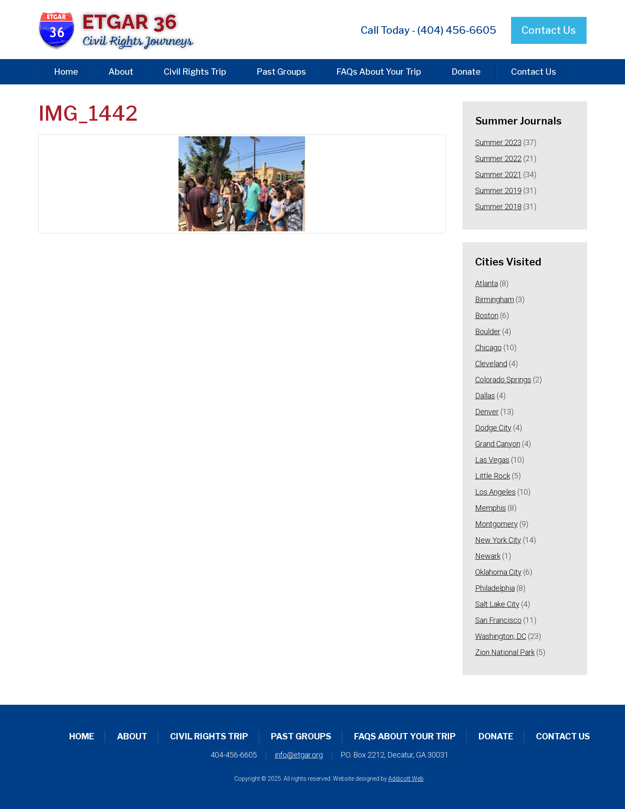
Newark (488, 556)
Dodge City (493, 427)
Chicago (488, 347)
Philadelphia (495, 588)
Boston (486, 315)
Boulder (488, 331)
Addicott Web (406, 778)
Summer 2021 (498, 174)
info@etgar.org (299, 754)
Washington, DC (500, 636)
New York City (498, 540)
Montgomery (496, 523)
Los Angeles (495, 491)
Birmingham (494, 299)
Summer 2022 (498, 158)
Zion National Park (505, 652)
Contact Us (549, 30)
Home (66, 72)
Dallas (485, 395)
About (120, 72)
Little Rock (492, 475)
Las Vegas (492, 459)
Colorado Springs (503, 379)
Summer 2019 (498, 190)
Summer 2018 (498, 206)
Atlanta (486, 283)
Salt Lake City (497, 604)
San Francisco (498, 620)
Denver (487, 411)
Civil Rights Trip (195, 72)
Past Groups (281, 72)
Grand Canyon (497, 443)
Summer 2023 (498, 142)
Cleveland (491, 363)
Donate (466, 72)
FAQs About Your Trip (378, 72)
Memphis (490, 507)
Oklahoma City (498, 572)
